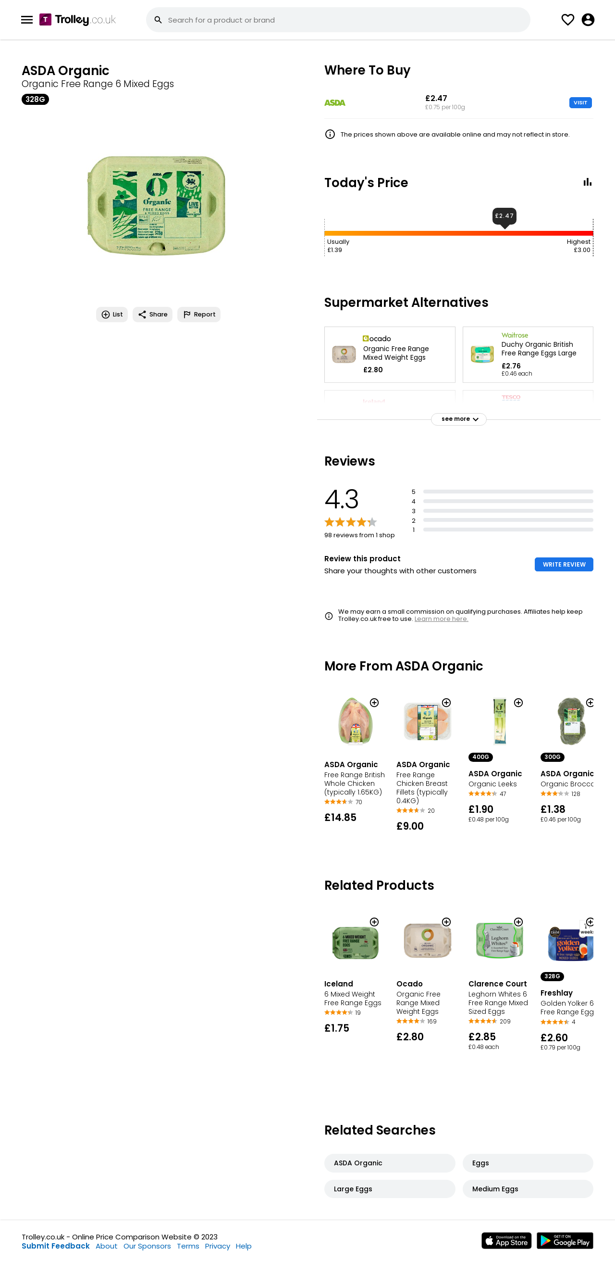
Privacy (217, 1246)
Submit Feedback (56, 1246)
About (107, 1246)
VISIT (581, 102)
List (112, 314)
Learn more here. (441, 618)
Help (244, 1246)
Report (199, 314)
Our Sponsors (147, 1246)
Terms (188, 1246)
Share (152, 314)
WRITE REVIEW (564, 564)
